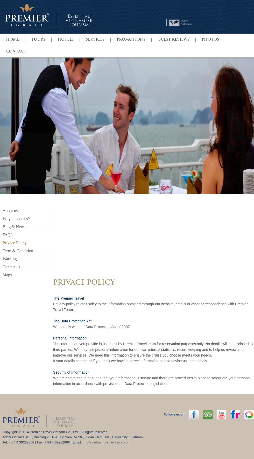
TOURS (38, 40)
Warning (10, 259)
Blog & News (14, 227)
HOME (12, 40)
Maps (7, 275)
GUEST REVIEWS (173, 40)
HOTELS (66, 40)
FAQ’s (8, 235)
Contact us (11, 267)
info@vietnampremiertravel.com (107, 442)
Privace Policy (15, 243)
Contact (16, 52)
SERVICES (95, 40)
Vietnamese (186, 24)
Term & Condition (18, 251)
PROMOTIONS (131, 40)
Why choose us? (16, 219)
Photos (210, 40)
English (184, 20)
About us (10, 211)
